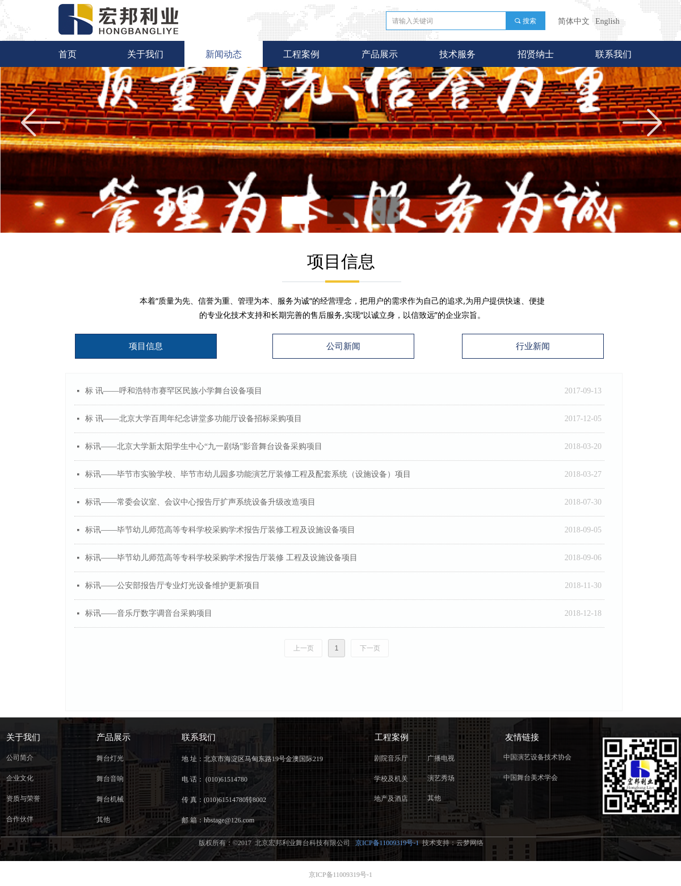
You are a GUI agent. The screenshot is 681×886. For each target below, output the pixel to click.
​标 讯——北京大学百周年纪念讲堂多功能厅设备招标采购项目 (193, 418)
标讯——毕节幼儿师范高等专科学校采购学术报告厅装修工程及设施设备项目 (220, 530)
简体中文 (574, 21)
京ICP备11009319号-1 (388, 843)
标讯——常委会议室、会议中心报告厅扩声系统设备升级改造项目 (200, 502)
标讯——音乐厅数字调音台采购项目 (148, 613)
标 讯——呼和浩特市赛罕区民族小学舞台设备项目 (173, 391)
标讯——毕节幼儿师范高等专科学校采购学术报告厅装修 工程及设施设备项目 (221, 557)
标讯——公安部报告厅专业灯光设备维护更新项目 (172, 585)
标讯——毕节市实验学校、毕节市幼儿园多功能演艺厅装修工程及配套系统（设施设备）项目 (248, 474)
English (607, 21)
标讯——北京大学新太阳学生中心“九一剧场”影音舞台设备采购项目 (203, 446)
